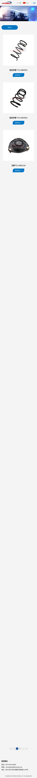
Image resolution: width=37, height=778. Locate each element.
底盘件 (10, 27)
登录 (19, 3)
